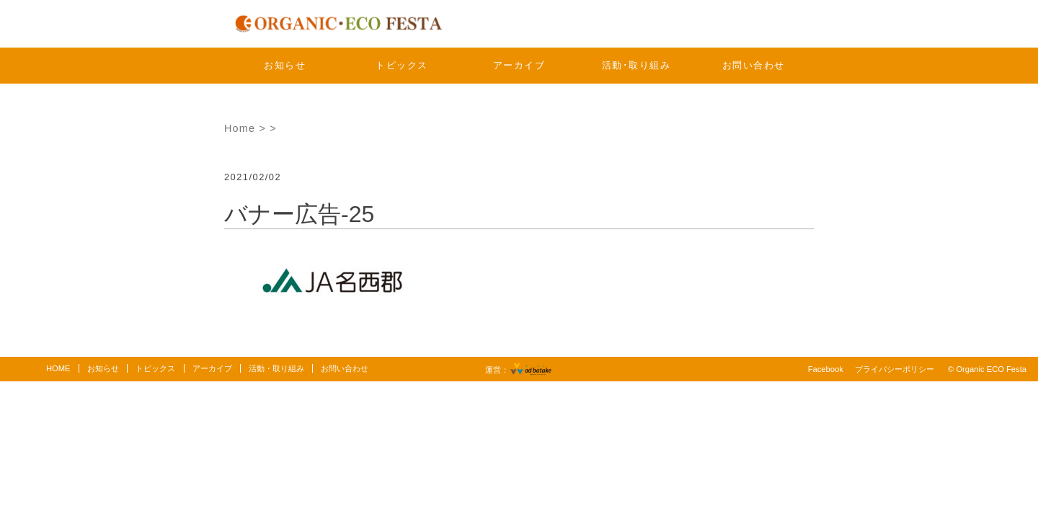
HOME (58, 368)
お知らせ (285, 65)
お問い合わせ (753, 65)
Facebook (825, 369)
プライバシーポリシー (894, 369)
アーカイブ (519, 65)
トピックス (402, 65)
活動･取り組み (636, 65)
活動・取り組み (276, 368)
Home (239, 128)
